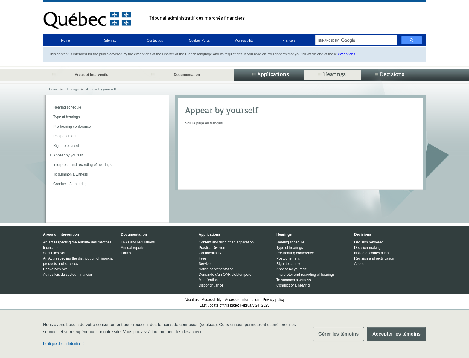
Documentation (187, 75)
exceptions (346, 54)
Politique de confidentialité (63, 344)
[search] (355, 40)
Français (288, 40)
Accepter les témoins (396, 333)
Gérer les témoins (338, 333)
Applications (273, 74)
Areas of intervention (93, 75)
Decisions (392, 74)
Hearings (334, 74)
